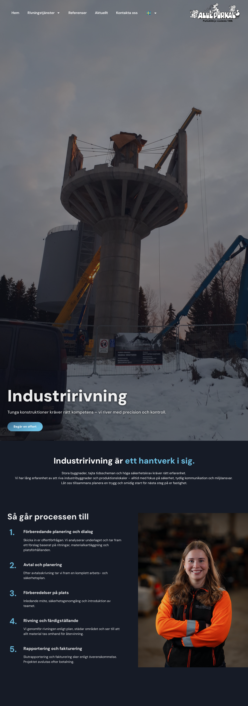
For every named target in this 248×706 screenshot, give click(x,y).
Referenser (77, 12)
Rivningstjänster (44, 13)
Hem (15, 12)
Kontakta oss (127, 12)
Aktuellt (101, 12)
